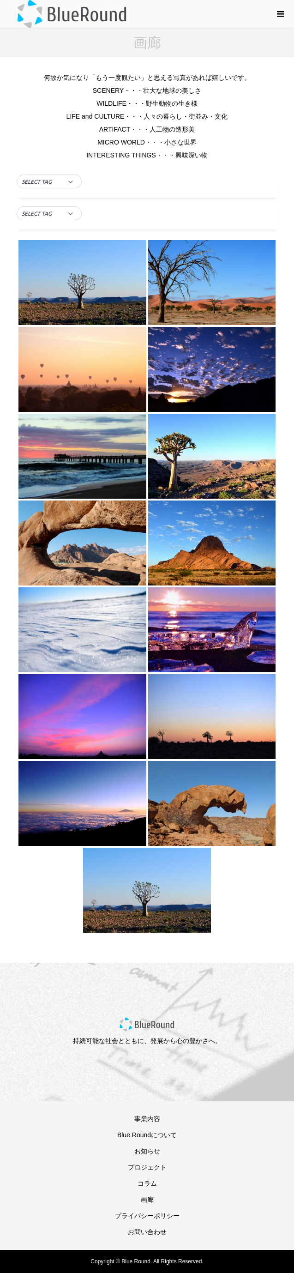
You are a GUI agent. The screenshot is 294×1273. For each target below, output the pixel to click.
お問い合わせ (147, 1232)
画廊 (147, 1199)
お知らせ (147, 1151)
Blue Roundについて (147, 1135)
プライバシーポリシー (147, 1215)
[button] (49, 182)
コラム (147, 1183)
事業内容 (147, 1118)
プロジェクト (147, 1167)
